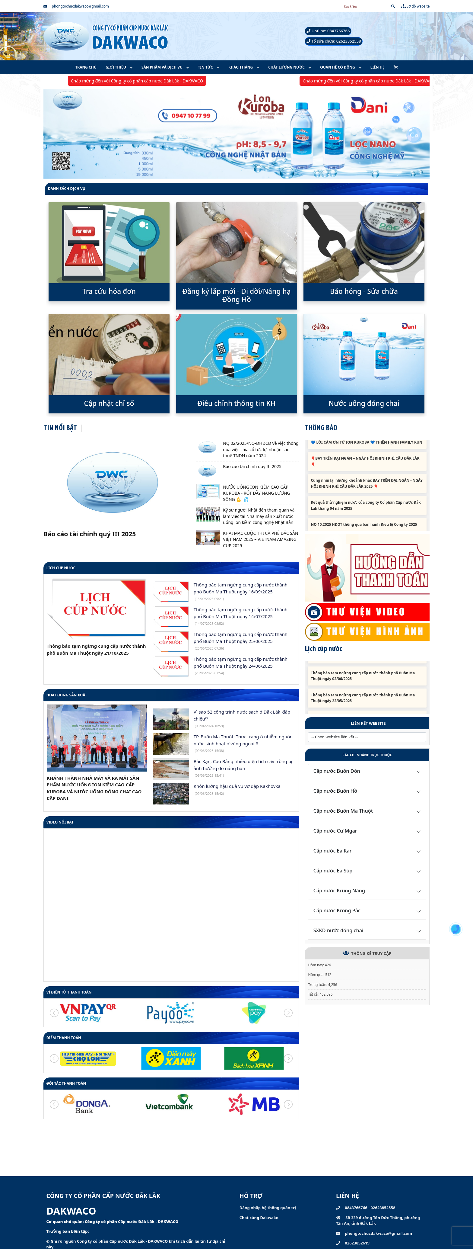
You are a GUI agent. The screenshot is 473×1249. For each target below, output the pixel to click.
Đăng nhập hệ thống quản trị (268, 1207)
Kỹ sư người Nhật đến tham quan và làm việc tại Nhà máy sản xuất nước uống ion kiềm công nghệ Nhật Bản (258, 516)
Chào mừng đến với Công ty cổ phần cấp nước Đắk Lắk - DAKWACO (145, 81)
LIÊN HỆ (377, 67)
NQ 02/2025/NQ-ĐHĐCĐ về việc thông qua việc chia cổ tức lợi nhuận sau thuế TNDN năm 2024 (260, 449)
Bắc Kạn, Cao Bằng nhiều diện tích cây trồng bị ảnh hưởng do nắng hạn (243, 768)
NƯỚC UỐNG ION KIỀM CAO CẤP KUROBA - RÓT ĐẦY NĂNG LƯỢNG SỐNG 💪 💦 (256, 493)
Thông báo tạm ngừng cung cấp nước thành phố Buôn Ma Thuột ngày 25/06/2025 (240, 640)
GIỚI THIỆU (116, 67)
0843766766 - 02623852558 (365, 1207)
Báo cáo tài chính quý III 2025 (89, 534)
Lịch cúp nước (61, 567)
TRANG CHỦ (86, 67)
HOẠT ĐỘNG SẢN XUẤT (66, 695)
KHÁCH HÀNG (241, 67)
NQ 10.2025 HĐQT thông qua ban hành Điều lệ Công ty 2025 (364, 529)
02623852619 (353, 1243)
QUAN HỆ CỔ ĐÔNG (338, 67)
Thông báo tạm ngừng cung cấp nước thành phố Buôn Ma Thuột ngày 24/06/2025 (240, 665)
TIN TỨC (206, 67)
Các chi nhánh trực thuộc (367, 755)
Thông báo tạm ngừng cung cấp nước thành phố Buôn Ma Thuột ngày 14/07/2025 (240, 616)
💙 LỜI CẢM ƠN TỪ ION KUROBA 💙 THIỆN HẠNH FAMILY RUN (366, 447)
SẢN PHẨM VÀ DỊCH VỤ (162, 67)
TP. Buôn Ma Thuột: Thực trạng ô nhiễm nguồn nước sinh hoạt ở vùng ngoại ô (243, 743)
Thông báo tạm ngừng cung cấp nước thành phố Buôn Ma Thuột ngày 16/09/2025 (240, 591)
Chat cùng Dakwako (259, 1217)
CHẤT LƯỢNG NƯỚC (287, 67)
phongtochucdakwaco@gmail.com (76, 6)
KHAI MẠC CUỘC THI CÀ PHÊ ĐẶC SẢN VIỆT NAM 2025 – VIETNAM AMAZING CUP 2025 (260, 539)
